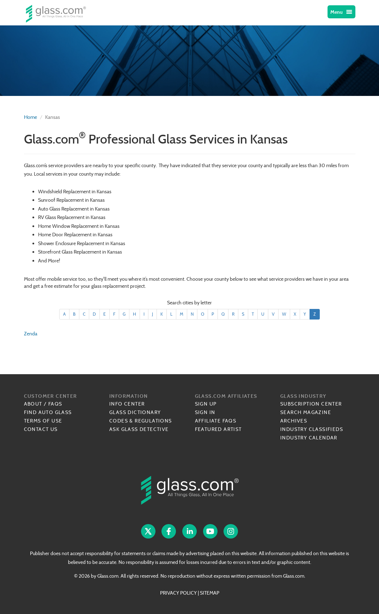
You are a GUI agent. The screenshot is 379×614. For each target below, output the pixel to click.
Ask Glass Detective (139, 429)
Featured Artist (218, 429)
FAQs (55, 404)
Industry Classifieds (311, 429)
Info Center (127, 404)
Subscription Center (311, 404)
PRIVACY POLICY (178, 593)
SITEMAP (209, 593)
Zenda (30, 333)
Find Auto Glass (48, 412)
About (33, 404)
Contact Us (41, 429)
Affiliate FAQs (216, 421)
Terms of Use (43, 421)
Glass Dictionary (135, 412)
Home (30, 117)
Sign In (205, 412)
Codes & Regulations (140, 421)
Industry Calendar (308, 437)
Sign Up (206, 404)
